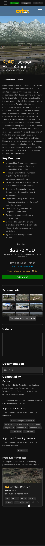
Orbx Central (19, 385)
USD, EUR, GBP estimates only (22, 266)
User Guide (9, 370)
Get (14, 3)
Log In (26, 3)
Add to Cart (22, 277)
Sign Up (37, 3)
